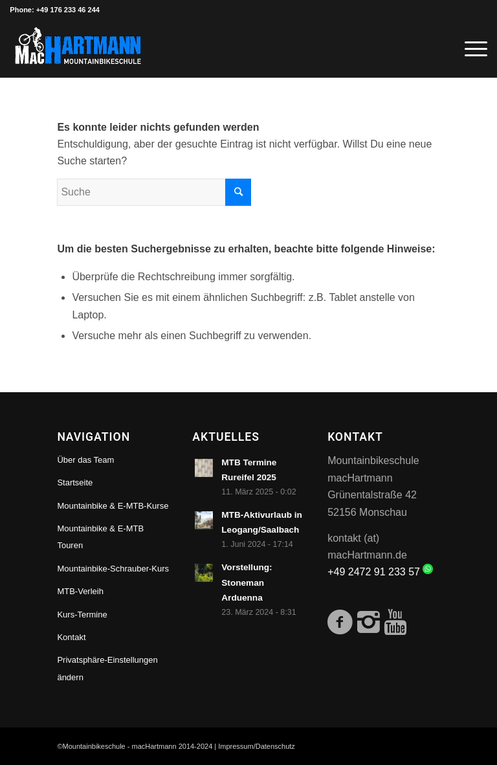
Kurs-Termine (82, 614)
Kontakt (71, 637)
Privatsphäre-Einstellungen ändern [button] (107, 668)
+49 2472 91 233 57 (380, 571)
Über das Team (85, 460)
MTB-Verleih (80, 591)
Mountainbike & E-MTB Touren (100, 537)
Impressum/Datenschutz (256, 746)
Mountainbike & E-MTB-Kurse (112, 506)
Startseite (75, 482)
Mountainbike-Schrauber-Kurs (113, 568)
